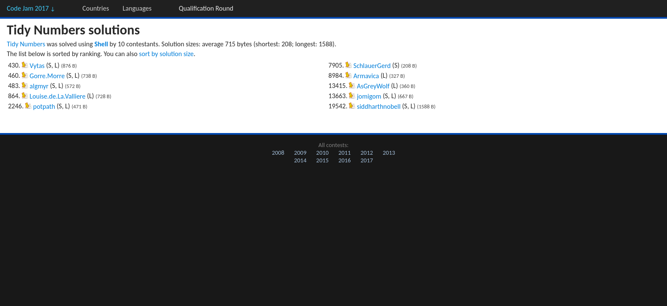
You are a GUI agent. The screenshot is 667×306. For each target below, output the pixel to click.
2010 (322, 152)
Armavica (366, 76)
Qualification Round (206, 8)
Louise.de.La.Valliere (58, 96)
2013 (389, 152)
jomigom (369, 96)
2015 (322, 160)
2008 (278, 152)
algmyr (39, 86)
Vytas (37, 66)
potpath (44, 106)
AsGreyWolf (373, 86)
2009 (300, 152)
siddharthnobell (379, 106)
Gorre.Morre (47, 76)
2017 (367, 160)
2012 (367, 152)
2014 (300, 160)
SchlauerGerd (372, 66)
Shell (101, 44)
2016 (344, 160)
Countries (96, 8)
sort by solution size (166, 54)
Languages (137, 8)
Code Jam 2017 (31, 8)
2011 (344, 152)
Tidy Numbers (26, 44)
